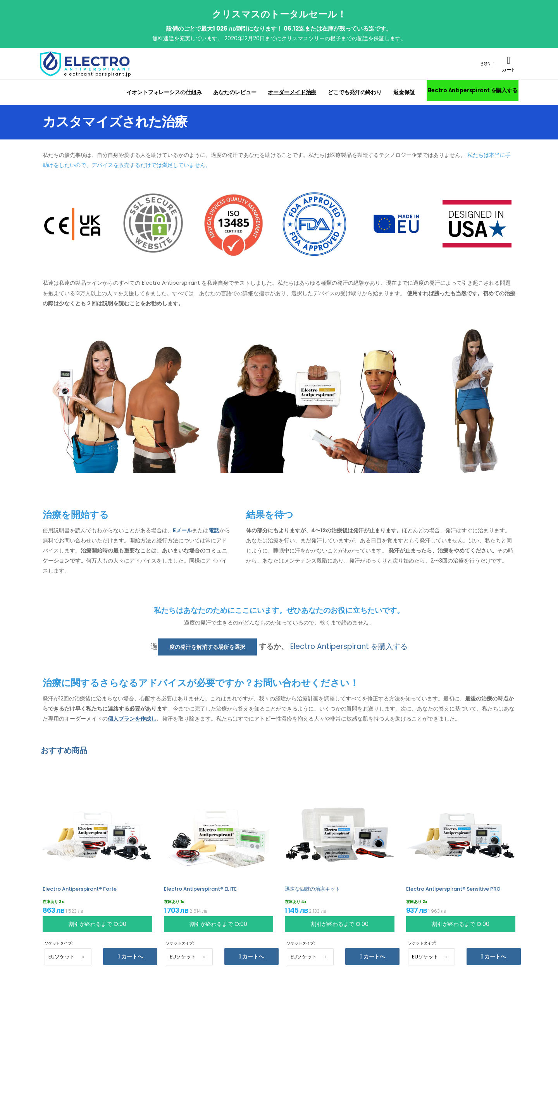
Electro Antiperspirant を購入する (472, 90)
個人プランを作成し (132, 719)
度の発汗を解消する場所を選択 (207, 647)
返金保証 (404, 92)
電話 (213, 530)
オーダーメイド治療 (292, 92)
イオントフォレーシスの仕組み (164, 92)
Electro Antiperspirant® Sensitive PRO (453, 889)
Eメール (182, 530)
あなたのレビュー (234, 92)
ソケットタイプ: (58, 943)
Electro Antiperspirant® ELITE (200, 889)
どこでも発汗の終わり (355, 92)
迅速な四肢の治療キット (312, 889)
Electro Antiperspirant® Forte (80, 889)
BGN (485, 63)
